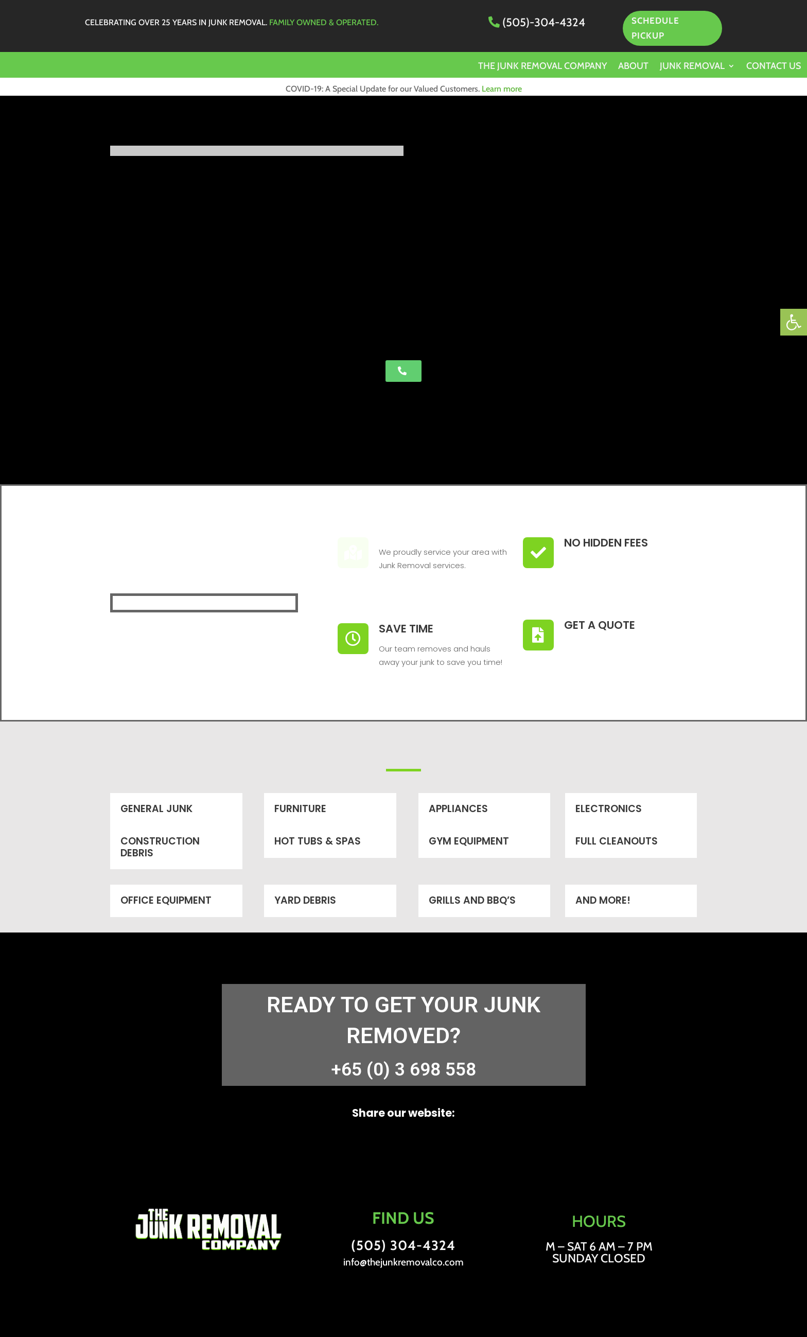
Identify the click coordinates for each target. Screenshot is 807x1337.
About (633, 67)
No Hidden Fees (606, 542)
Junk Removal (692, 67)
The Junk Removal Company (542, 67)
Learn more (502, 89)
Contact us (773, 67)
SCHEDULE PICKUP (655, 28)
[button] (793, 322)
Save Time (406, 628)
